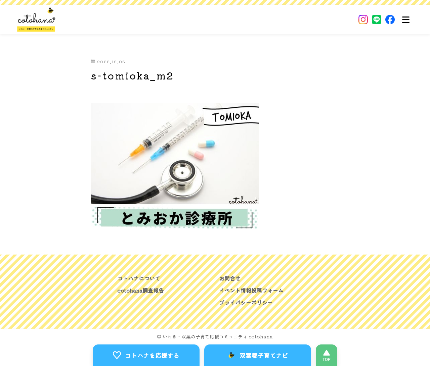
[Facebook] (390, 19)
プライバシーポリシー (246, 302)
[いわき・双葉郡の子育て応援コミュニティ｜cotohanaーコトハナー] (36, 19)
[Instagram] (363, 19)
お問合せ (230, 278)
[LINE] (376, 19)
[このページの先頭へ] (326, 355)
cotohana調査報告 (140, 290)
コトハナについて (138, 278)
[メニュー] (406, 19)
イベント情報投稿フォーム (251, 290)
